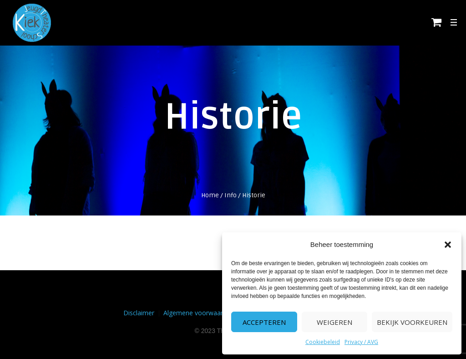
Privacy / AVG (361, 342)
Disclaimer (138, 312)
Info (230, 195)
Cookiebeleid (322, 342)
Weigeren (334, 322)
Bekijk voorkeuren (412, 322)
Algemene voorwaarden (198, 312)
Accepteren (264, 322)
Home (210, 195)
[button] (447, 244)
